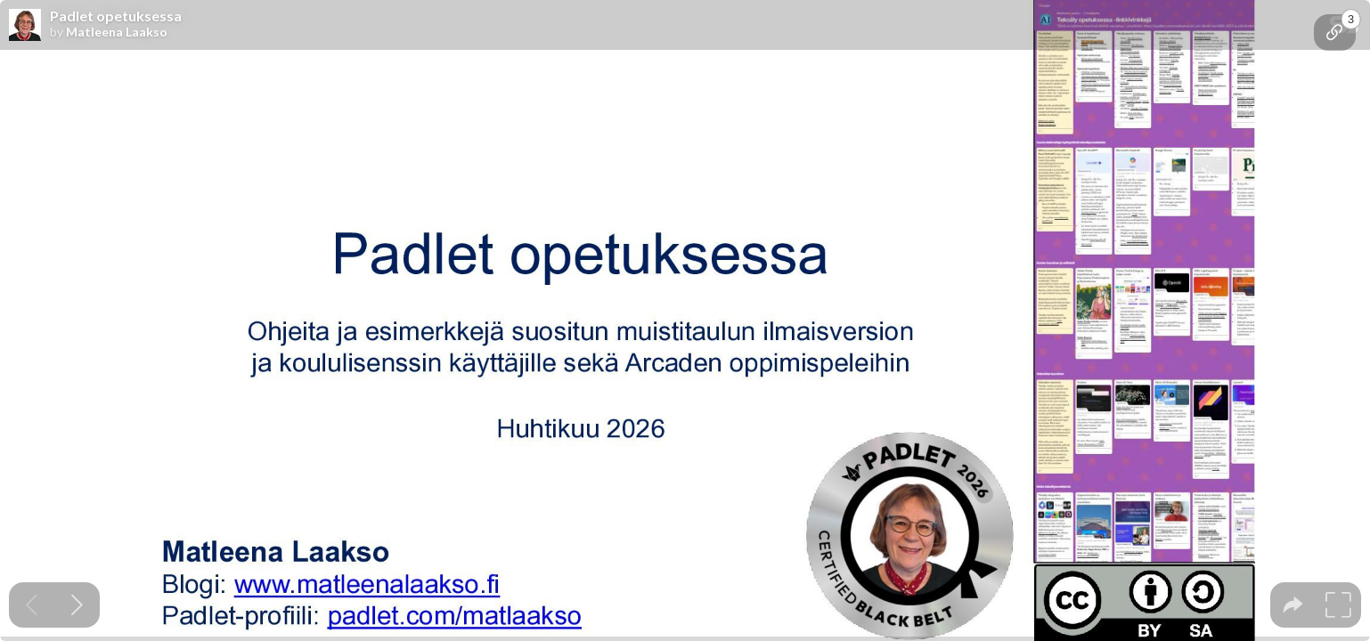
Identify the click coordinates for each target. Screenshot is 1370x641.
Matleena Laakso (116, 32)
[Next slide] (77, 605)
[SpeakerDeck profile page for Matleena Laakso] (25, 26)
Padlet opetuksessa (116, 16)
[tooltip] (1335, 32)
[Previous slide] (32, 605)
